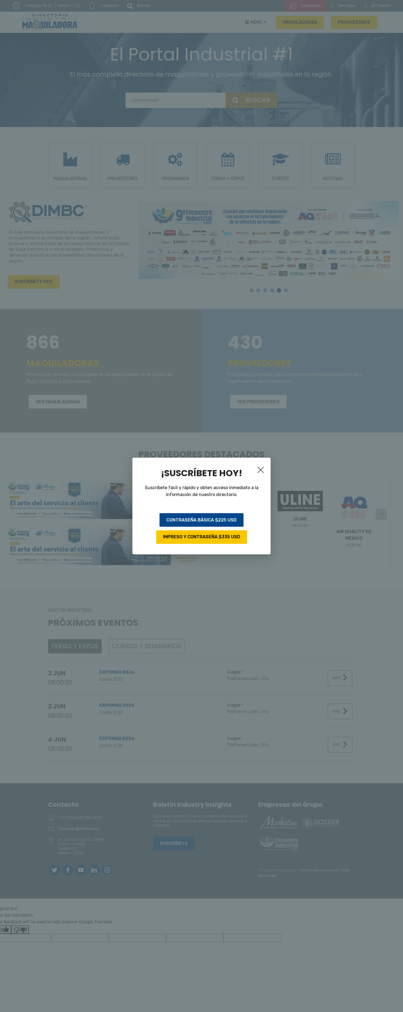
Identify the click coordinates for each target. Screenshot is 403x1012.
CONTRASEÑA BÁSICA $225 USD (201, 520)
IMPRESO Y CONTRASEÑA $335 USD (201, 536)
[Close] (262, 471)
